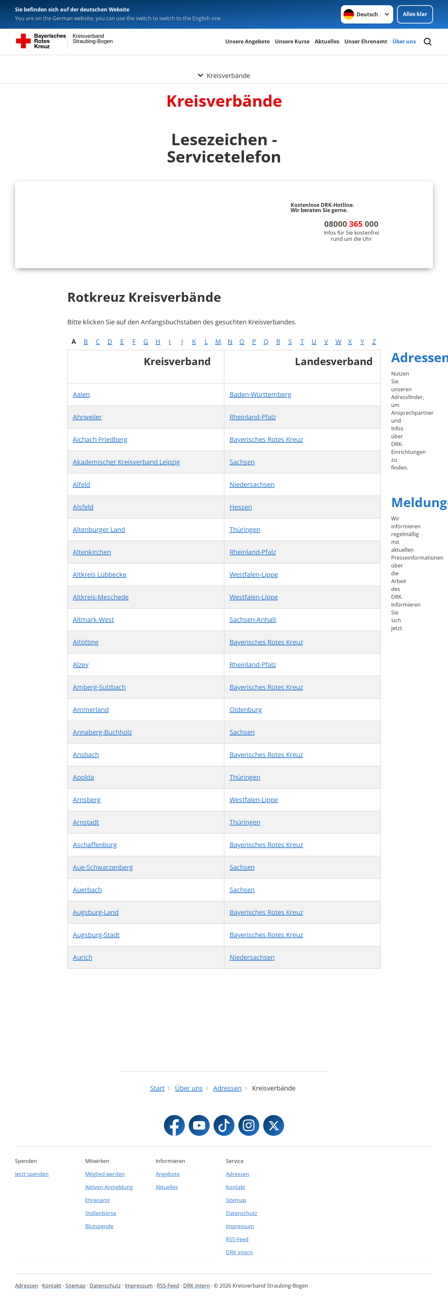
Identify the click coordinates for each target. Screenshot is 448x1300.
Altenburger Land (99, 642)
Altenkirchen (92, 664)
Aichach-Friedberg (100, 552)
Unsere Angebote (247, 41)
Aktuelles (327, 41)
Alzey (80, 777)
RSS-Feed (237, 1255)
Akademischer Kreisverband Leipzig (126, 574)
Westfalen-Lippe (254, 687)
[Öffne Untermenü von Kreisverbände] (224, 63)
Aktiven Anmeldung (109, 1203)
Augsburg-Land (96, 1024)
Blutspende (99, 1242)
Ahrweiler (87, 529)
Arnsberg (87, 912)
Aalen (81, 507)
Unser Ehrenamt (365, 41)
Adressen (237, 1190)
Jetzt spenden (32, 1190)
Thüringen (245, 642)
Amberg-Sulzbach (99, 799)
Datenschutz (241, 1229)
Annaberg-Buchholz (102, 844)
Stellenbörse (100, 1229)
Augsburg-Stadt (96, 1047)
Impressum (240, 1242)
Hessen (241, 619)
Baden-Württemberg (260, 507)
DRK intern (239, 1268)
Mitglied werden (105, 1190)
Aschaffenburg (95, 957)
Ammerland (91, 822)
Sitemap (236, 1216)
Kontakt (235, 1203)
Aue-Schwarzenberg (103, 979)
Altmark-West (93, 732)
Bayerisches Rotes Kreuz (266, 552)
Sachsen (242, 574)
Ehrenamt (97, 1216)
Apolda (83, 889)
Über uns (404, 41)
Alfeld (81, 597)
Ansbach (86, 867)
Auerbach (87, 1002)
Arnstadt (86, 934)
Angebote (168, 1190)
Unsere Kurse (292, 41)
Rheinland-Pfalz (253, 529)
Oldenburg (246, 822)
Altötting (86, 754)
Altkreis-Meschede (101, 709)
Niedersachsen (252, 597)
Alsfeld (83, 619)
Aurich (82, 1069)
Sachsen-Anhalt (253, 732)
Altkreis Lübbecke (99, 687)
